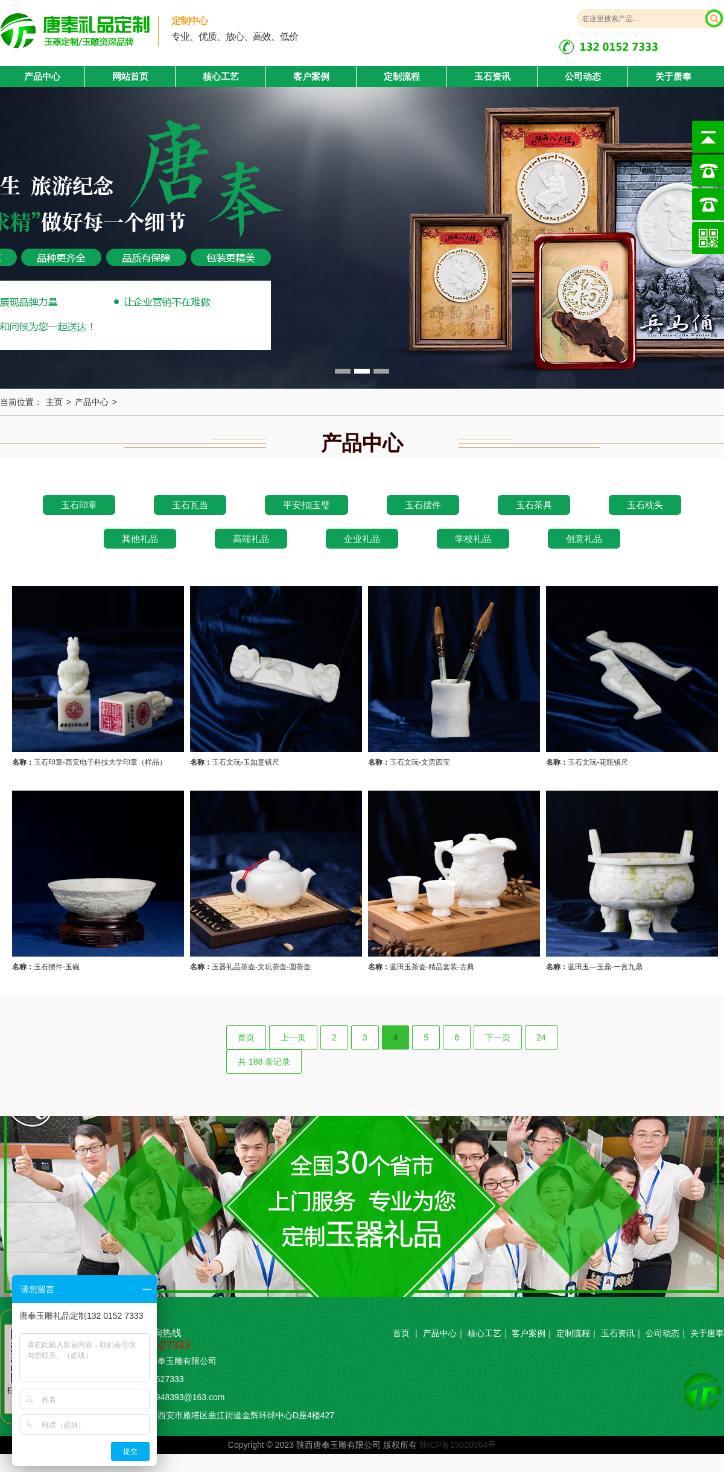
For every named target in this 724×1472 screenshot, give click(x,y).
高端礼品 (251, 539)
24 (541, 1037)
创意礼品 (584, 539)
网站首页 (130, 76)
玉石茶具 (534, 505)
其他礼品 (140, 539)
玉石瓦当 (190, 505)
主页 (54, 402)
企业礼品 (362, 539)
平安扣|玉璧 (307, 505)
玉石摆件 (423, 505)
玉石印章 (79, 505)
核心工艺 (221, 76)
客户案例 (311, 76)
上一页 (293, 1037)
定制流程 (402, 76)
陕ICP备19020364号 (458, 1445)
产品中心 (92, 402)
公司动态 (583, 76)
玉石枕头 (645, 505)
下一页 (497, 1037)
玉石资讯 (492, 76)
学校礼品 (473, 539)
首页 (246, 1037)
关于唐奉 (673, 76)
